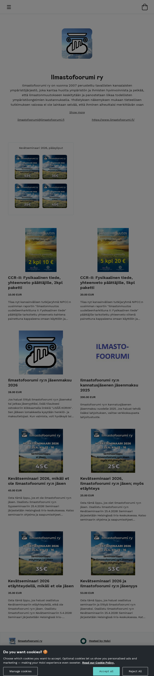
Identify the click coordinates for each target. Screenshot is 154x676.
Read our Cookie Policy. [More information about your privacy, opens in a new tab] (98, 666)
